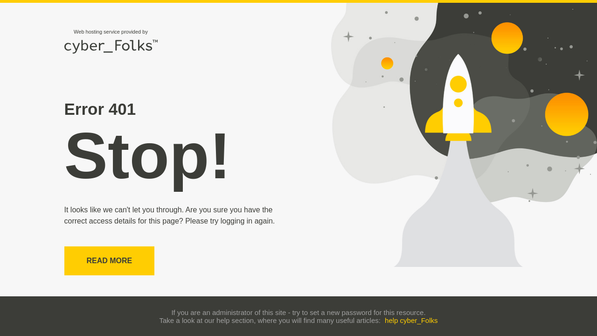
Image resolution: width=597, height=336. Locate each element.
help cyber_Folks (411, 320)
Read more (109, 261)
